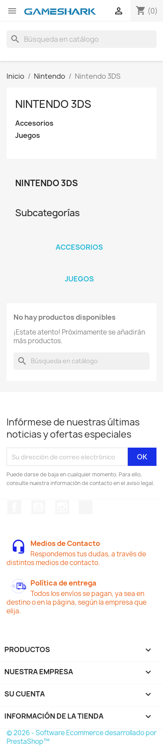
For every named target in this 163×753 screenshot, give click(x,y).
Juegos (27, 135)
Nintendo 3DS (53, 104)
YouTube (38, 507)
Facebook (14, 507)
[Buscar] (81, 39)
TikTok (86, 507)
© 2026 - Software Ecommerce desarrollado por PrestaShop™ (81, 737)
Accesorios (34, 123)
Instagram (62, 507)
